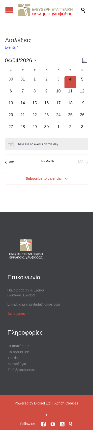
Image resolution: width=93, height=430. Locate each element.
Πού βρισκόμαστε (21, 370)
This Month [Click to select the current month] (46, 161)
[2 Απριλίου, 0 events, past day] (47, 82)
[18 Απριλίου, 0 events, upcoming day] (70, 106)
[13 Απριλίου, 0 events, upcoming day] (11, 106)
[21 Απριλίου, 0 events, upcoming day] (23, 118)
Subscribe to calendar (44, 178)
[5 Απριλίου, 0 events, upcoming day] (82, 82)
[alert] (46, 144)
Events (10, 47)
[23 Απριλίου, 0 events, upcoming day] (47, 118)
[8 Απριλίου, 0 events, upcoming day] (35, 94)
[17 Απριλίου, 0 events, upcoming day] (58, 106)
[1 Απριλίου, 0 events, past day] (35, 82)
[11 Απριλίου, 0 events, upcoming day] (70, 94)
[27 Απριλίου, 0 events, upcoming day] (11, 130)
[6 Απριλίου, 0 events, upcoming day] (11, 94)
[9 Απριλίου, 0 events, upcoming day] (47, 94)
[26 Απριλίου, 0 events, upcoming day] (82, 118)
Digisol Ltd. (43, 403)
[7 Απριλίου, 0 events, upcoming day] (23, 94)
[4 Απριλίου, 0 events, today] (70, 82)
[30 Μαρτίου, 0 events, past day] (11, 82)
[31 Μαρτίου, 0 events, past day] (23, 82)
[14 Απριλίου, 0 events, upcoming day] (23, 106)
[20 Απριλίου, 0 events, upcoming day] (11, 118)
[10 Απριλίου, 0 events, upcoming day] (58, 94)
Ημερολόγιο (17, 364)
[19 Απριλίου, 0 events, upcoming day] (82, 106)
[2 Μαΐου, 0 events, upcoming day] (70, 130)
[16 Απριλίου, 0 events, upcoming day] (47, 106)
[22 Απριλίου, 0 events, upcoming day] (35, 118)
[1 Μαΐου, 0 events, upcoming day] (58, 130)
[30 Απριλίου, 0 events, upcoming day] (47, 130)
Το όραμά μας (19, 352)
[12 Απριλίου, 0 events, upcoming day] (82, 94)
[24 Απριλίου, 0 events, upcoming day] (58, 118)
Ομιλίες (13, 358)
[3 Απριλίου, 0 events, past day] (58, 82)
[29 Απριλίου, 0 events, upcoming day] (35, 130)
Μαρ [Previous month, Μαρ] (10, 162)
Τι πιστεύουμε (18, 346)
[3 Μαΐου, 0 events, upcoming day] (82, 130)
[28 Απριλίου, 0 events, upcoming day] (23, 130)
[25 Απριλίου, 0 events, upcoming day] (70, 118)
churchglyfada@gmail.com (39, 304)
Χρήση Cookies (66, 403)
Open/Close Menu (9, 10)
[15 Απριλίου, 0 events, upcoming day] (35, 106)
